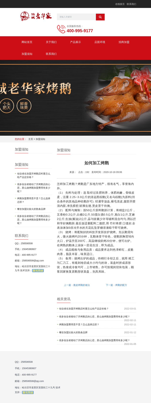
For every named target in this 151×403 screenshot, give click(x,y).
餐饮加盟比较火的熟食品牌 (73, 332)
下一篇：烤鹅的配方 (116, 285)
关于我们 (51, 42)
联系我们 (131, 4)
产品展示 (75, 42)
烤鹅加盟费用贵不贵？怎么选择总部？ (79, 324)
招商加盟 (124, 42)
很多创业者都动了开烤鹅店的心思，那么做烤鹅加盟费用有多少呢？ (94, 316)
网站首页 (27, 42)
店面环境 (99, 42)
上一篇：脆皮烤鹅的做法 (77, 285)
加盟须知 (27, 53)
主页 (30, 139)
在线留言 (120, 4)
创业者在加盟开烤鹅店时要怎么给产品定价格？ (84, 308)
